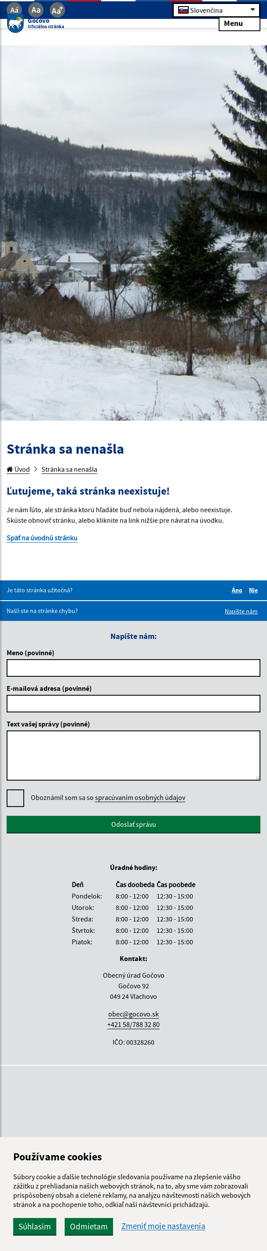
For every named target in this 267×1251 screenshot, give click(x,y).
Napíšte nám (241, 611)
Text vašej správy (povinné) (48, 723)
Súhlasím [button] (34, 1226)
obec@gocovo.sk (133, 1013)
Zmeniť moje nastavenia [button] (163, 1226)
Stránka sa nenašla (69, 469)
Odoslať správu (133, 824)
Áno (238, 590)
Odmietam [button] (89, 1226)
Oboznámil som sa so (108, 797)
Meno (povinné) (31, 652)
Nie (254, 590)
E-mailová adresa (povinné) (49, 688)
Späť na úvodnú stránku (42, 537)
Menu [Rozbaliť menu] (239, 23)
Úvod (18, 469)
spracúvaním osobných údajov (140, 797)
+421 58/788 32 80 (133, 1024)
